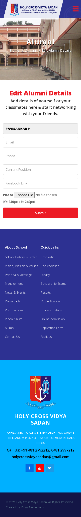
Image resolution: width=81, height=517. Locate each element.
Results (46, 292)
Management (14, 284)
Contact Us (12, 337)
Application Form (52, 328)
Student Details (51, 310)
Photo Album (14, 310)
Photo (8, 195)
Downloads (12, 301)
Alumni (30, 50)
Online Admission (53, 319)
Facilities (46, 337)
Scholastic (47, 257)
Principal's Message (18, 275)
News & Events (15, 292)
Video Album (13, 319)
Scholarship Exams (53, 284)
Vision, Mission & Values (21, 266)
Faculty (45, 275)
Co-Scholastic (50, 266)
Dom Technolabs (32, 507)
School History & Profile (21, 257)
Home (14, 50)
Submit (40, 213)
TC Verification (50, 301)
